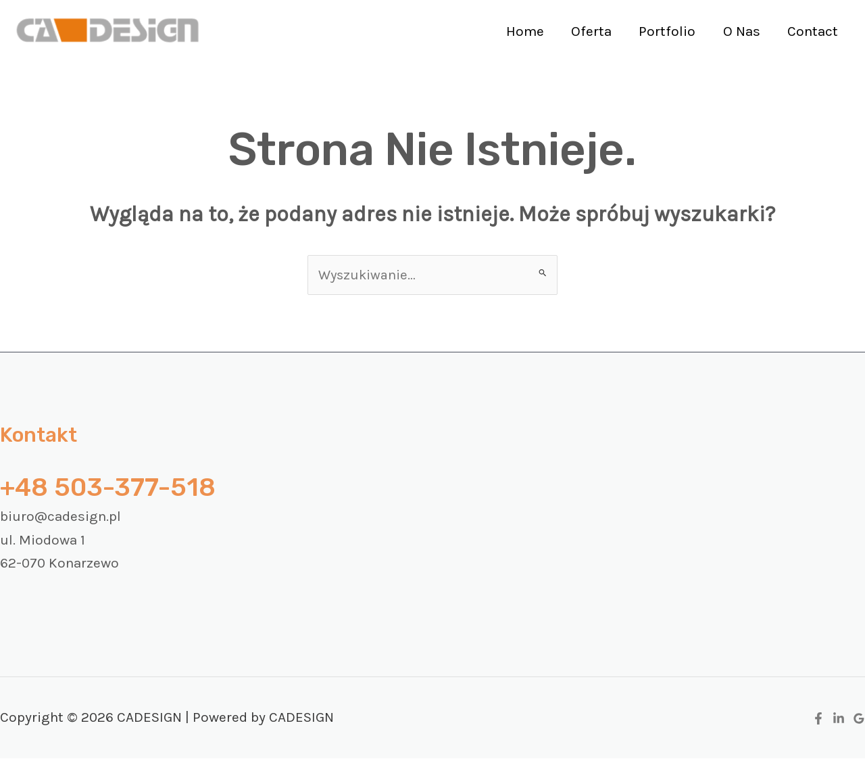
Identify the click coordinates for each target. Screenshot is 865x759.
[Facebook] (818, 720)
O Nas (739, 31)
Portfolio (664, 31)
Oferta (587, 31)
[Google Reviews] (859, 720)
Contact (812, 31)
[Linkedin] (839, 720)
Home (520, 31)
